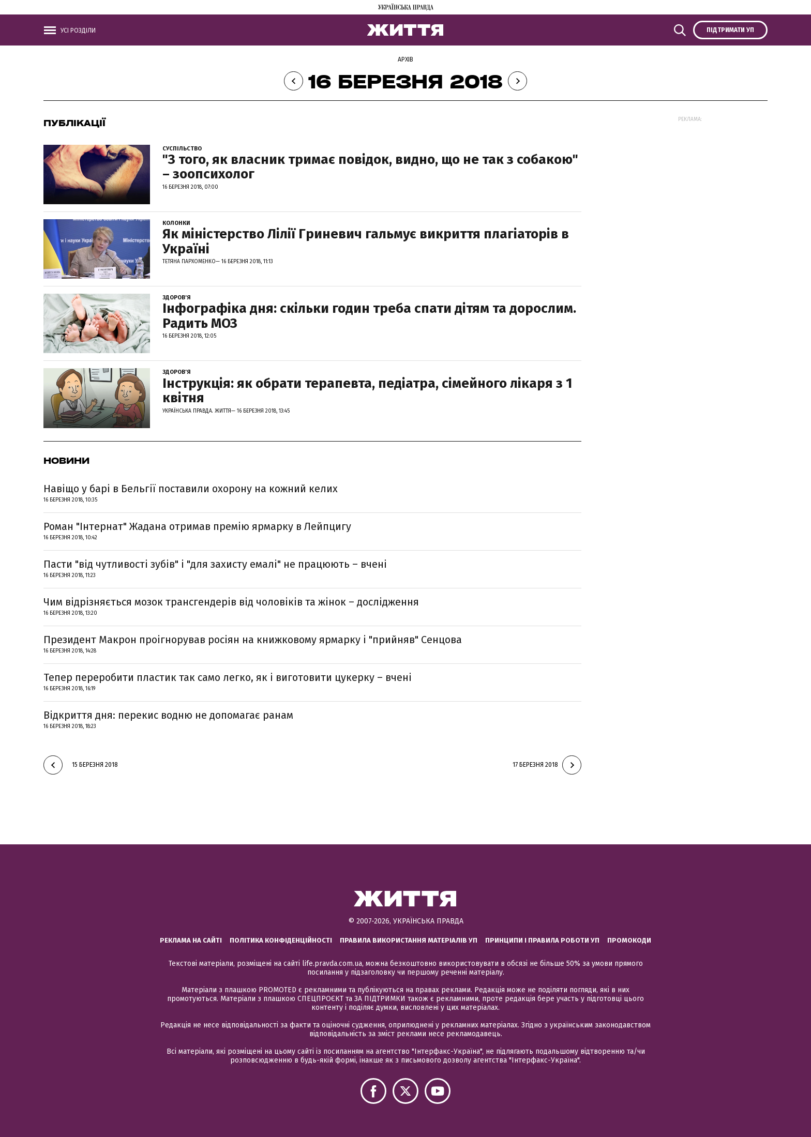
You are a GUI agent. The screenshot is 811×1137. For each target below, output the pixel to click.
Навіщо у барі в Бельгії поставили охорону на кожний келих (190, 488)
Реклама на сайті (191, 940)
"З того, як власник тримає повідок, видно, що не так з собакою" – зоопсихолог (370, 167)
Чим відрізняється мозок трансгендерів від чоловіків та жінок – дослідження (231, 602)
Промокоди (629, 940)
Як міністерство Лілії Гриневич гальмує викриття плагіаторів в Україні (365, 241)
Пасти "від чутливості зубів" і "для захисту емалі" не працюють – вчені (215, 564)
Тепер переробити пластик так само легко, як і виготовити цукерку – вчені (227, 677)
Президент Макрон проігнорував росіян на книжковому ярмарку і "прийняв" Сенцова (252, 639)
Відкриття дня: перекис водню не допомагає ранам (168, 715)
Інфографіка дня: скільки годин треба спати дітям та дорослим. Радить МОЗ (369, 315)
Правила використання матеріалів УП (408, 940)
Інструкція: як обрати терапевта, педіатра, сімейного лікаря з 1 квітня (367, 390)
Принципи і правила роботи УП (542, 940)
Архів (405, 59)
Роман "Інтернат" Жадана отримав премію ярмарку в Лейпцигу (197, 526)
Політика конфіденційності (281, 940)
